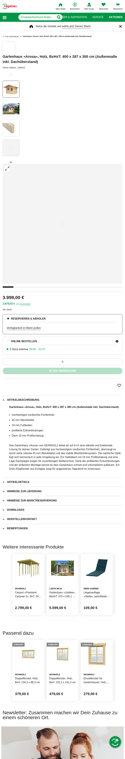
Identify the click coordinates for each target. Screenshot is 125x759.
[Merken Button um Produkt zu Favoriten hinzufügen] (119, 385)
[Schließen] (120, 26)
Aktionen (115, 17)
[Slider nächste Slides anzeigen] (11, 161)
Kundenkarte (25, 304)
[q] (30, 17)
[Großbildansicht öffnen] (62, 224)
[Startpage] (10, 6)
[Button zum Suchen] (56, 17)
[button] (5, 17)
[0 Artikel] (62, 361)
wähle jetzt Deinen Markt (76, 26)
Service (98, 17)
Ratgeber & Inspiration (70, 17)
